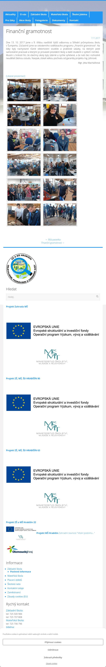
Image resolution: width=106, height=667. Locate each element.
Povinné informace (20, 571)
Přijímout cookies (53, 642)
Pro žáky (10, 20)
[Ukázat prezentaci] (15, 76)
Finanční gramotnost (53, 242)
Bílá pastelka (52, 239)
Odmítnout (53, 649)
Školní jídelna (79, 14)
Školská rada (13, 584)
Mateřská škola (59, 14)
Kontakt (74, 20)
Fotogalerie (41, 20)
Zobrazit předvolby (53, 657)
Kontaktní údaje (15, 588)
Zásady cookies (51, 663)
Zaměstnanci (14, 592)
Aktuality (10, 14)
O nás (23, 14)
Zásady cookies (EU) (17, 596)
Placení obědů (14, 579)
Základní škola (39, 14)
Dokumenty (58, 20)
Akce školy (25, 20)
